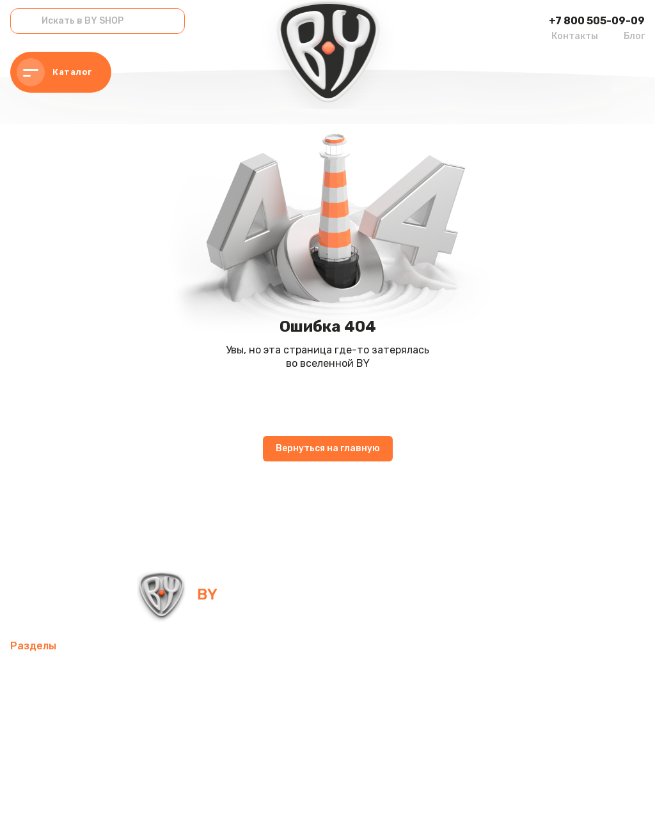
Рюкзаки (225, 735)
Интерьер (272, 673)
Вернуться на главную (328, 448)
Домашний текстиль (272, 704)
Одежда (279, 735)
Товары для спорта (187, 673)
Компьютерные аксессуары (376, 673)
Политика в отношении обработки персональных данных (117, 800)
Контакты (574, 36)
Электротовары (169, 704)
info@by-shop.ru (345, 594)
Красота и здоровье (183, 765)
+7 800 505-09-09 (597, 21)
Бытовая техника (356, 735)
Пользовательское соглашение (306, 800)
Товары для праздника (134, 735)
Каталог (54, 72)
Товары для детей (432, 704)
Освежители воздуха (64, 704)
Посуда (355, 704)
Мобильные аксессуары (68, 673)
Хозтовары (37, 735)
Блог (634, 36)
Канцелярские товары (65, 765)
